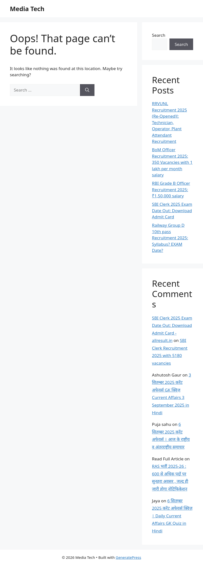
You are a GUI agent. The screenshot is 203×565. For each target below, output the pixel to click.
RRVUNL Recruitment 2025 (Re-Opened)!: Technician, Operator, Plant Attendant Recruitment (169, 122)
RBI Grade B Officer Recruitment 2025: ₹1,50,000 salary (171, 189)
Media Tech (27, 8)
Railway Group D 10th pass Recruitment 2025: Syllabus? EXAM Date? (170, 237)
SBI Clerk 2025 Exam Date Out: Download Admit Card (172, 210)
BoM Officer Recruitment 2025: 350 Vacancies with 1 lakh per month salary (172, 162)
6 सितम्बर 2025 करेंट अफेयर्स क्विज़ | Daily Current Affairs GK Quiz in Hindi (172, 516)
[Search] (87, 90)
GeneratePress (128, 557)
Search (158, 35)
